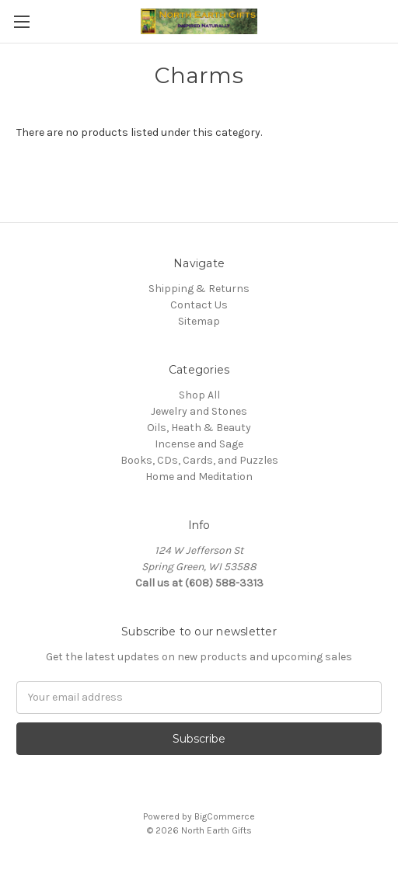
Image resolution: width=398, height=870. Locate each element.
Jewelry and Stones (199, 411)
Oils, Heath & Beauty (199, 427)
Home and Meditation (199, 476)
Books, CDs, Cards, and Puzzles (199, 460)
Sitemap (199, 321)
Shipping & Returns (199, 288)
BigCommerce (224, 816)
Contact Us (199, 304)
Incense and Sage (199, 444)
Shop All (199, 395)
